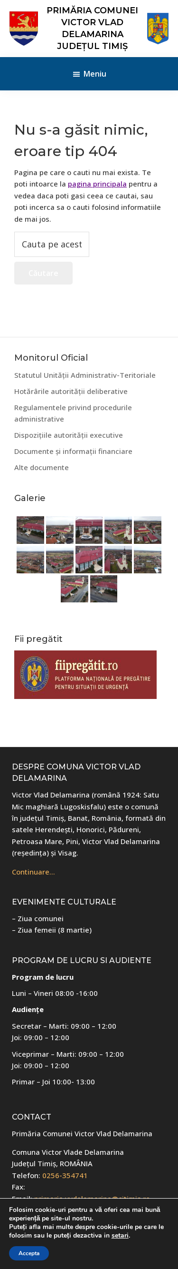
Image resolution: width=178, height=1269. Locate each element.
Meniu (95, 74)
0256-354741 (65, 1175)
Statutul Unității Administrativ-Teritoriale (85, 375)
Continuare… (33, 871)
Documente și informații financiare (73, 451)
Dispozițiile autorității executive (68, 435)
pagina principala (97, 183)
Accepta (29, 1253)
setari (120, 1235)
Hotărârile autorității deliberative (71, 391)
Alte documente (41, 467)
